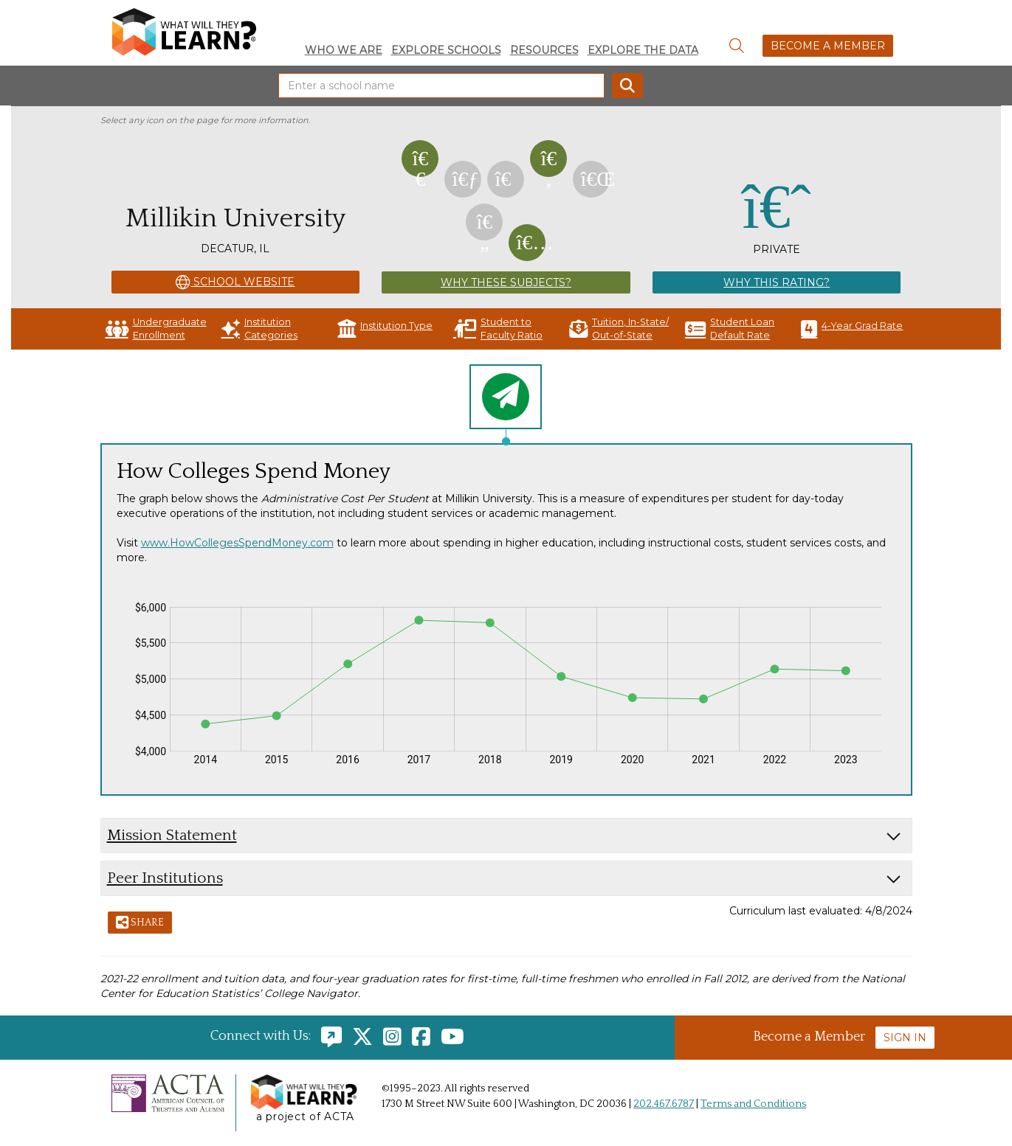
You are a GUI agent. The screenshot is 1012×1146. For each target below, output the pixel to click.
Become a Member (828, 45)
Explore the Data (643, 50)
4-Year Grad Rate (852, 328)
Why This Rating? (776, 282)
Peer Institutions (165, 877)
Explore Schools (446, 50)
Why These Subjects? (506, 282)
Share (140, 923)
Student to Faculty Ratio (498, 328)
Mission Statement (172, 835)
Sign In (905, 1037)
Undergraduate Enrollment (156, 328)
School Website (235, 282)
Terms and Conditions (753, 1104)
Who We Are (343, 50)
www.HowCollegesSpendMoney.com (237, 542)
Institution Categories (259, 328)
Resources (544, 50)
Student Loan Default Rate (729, 328)
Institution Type (385, 328)
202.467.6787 (663, 1104)
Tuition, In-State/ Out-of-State (619, 328)
